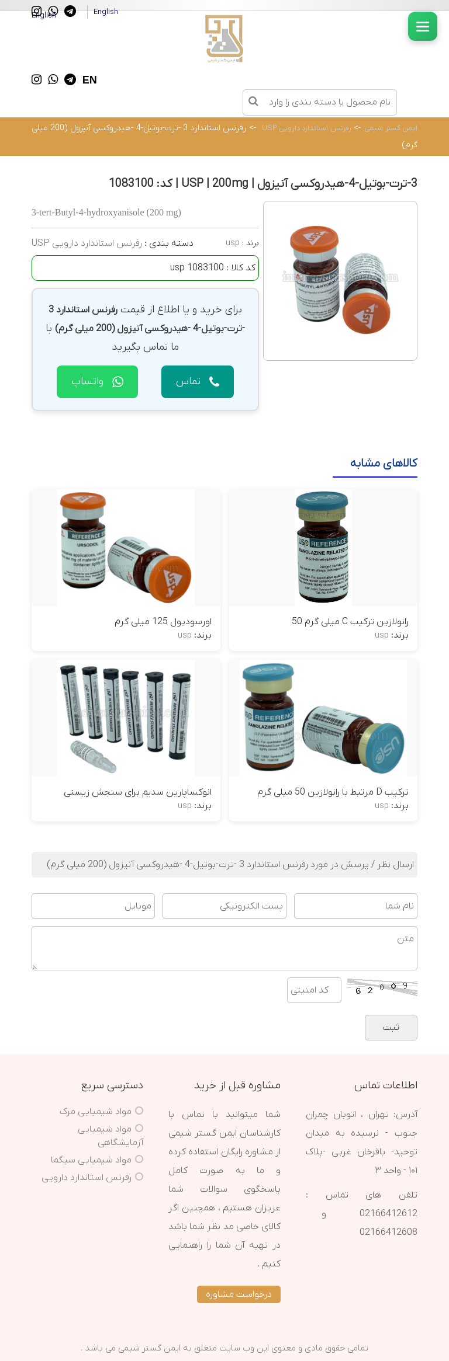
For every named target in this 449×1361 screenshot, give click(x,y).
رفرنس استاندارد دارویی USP (306, 128)
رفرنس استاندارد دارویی (87, 1178)
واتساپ (97, 381)
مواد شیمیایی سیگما (91, 1160)
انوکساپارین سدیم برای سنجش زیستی (138, 792)
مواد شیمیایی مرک (96, 1112)
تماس (197, 381)
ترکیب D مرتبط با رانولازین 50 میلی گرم (333, 792)
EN (89, 80)
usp (233, 243)
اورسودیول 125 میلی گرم (163, 622)
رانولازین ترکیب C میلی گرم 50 (350, 622)
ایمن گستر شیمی (390, 128)
